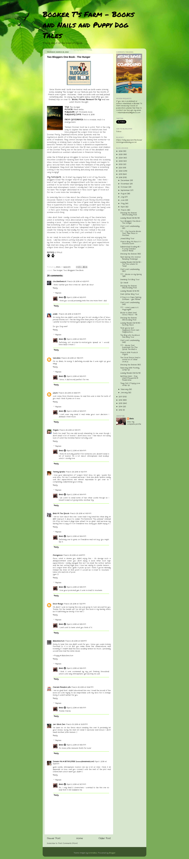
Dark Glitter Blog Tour (129, 294)
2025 (121, 154)
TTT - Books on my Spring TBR (131, 275)
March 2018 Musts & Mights (129, 353)
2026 (121, 151)
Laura (55, 393)
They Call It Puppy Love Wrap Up (130, 384)
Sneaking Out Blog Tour (129, 279)
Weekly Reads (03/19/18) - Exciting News (130, 324)
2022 (121, 164)
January (124, 392)
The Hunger (58, 270)
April (123, 207)
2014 (121, 406)
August (124, 194)
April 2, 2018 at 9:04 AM (76, 451)
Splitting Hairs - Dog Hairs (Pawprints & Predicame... (129, 378)
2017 (121, 397)
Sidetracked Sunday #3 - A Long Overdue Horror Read (130, 249)
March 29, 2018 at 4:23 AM (78, 281)
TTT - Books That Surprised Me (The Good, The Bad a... (129, 347)
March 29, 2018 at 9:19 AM (70, 430)
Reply (55, 288)
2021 (121, 168)
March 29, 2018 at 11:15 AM (80, 513)
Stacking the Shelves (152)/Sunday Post (128, 287)
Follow (119, 131)
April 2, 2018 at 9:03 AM (76, 411)
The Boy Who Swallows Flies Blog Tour (130, 336)
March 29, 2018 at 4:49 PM (74, 555)
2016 (121, 400)
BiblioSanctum (58, 641)
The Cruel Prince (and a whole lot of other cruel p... (130, 360)
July (123, 197)
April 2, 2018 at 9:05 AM (76, 587)
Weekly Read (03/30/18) (130, 218)
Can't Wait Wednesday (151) (129, 227)
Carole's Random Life (62, 687)
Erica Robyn (58, 604)
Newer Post (53, 838)
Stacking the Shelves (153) (130, 254)
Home (79, 838)
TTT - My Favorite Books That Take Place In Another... (130, 233)
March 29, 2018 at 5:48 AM (70, 314)
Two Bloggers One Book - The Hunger (131, 222)
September (125, 190)
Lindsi (55, 314)
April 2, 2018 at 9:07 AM (76, 784)
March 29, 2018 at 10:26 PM (82, 687)
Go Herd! (124, 283)
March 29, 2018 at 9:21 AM (76, 472)
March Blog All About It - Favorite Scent (131, 243)
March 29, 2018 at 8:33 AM (69, 393)
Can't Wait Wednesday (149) (129, 303)
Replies (58, 293)
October (124, 187)
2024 (121, 158)
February (125, 389)
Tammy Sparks (59, 472)
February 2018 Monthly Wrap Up (129, 369)
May (123, 203)
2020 (121, 171)
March (124, 210)
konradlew (92, 853)
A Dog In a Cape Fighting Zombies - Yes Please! (130, 298)
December (125, 180)
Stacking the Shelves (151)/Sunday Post (128, 319)
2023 (121, 161)
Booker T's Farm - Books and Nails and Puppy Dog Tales (88, 24)
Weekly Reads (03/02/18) (130, 373)
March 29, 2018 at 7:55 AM (72, 358)
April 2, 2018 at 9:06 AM (76, 668)
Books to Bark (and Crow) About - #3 (128, 314)
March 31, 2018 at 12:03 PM (77, 724)
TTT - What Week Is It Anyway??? (129, 308)
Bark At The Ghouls (61, 513)
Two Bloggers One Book (73, 270)
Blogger (112, 853)
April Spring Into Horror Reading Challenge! (130, 258)
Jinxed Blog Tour (127, 238)
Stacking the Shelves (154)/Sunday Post (128, 214)
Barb (61, 297)
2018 (121, 177)
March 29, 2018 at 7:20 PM (75, 604)
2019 (121, 174)
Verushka (56, 358)
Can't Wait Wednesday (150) (129, 270)
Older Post (104, 838)
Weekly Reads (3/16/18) (129, 291)
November (125, 184)
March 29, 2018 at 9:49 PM (76, 641)
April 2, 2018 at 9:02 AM (76, 297)
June (123, 200)
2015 (121, 403)
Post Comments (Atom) (68, 843)
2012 (121, 410)
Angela (55, 430)
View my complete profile (134, 423)
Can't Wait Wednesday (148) (129, 341)
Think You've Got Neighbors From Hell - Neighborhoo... (130, 330)
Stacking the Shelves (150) (130, 365)
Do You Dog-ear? (60, 326)
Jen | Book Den (59, 724)
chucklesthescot (59, 281)
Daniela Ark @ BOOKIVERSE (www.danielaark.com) (73, 761)
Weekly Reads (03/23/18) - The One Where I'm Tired (131, 264)
